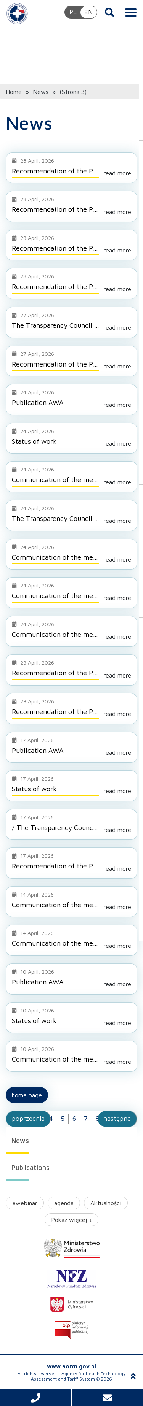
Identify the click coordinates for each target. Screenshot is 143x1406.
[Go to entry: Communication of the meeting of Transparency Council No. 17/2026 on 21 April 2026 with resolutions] (71, 554)
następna (117, 1118)
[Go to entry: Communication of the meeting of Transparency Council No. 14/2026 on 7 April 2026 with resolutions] (71, 901)
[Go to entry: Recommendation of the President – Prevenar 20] (71, 862)
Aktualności (105, 1202)
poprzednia (28, 1118)
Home (14, 91)
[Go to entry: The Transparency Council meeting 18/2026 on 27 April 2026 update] (71, 515)
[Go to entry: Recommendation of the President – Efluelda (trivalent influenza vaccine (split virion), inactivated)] (71, 669)
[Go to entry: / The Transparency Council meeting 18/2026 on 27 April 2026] (71, 824)
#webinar (24, 1202)
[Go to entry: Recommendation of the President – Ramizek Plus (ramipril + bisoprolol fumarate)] (71, 244)
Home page (27, 1094)
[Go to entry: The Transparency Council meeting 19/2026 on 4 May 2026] (71, 322)
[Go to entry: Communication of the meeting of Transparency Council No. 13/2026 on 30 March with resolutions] (71, 1055)
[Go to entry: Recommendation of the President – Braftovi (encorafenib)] (71, 708)
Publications (30, 1167)
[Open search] (109, 12)
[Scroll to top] (133, 1376)
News (20, 1140)
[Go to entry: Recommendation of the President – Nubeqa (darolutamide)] (71, 206)
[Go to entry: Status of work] (71, 438)
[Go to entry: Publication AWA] (71, 399)
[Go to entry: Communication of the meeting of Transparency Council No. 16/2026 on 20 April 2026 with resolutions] (71, 592)
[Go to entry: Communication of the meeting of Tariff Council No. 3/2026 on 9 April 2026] (71, 476)
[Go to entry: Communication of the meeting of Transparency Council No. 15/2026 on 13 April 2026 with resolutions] (71, 631)
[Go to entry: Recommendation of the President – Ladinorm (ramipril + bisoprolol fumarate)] (71, 283)
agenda (64, 1202)
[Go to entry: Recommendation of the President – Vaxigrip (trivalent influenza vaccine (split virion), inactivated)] (71, 167)
